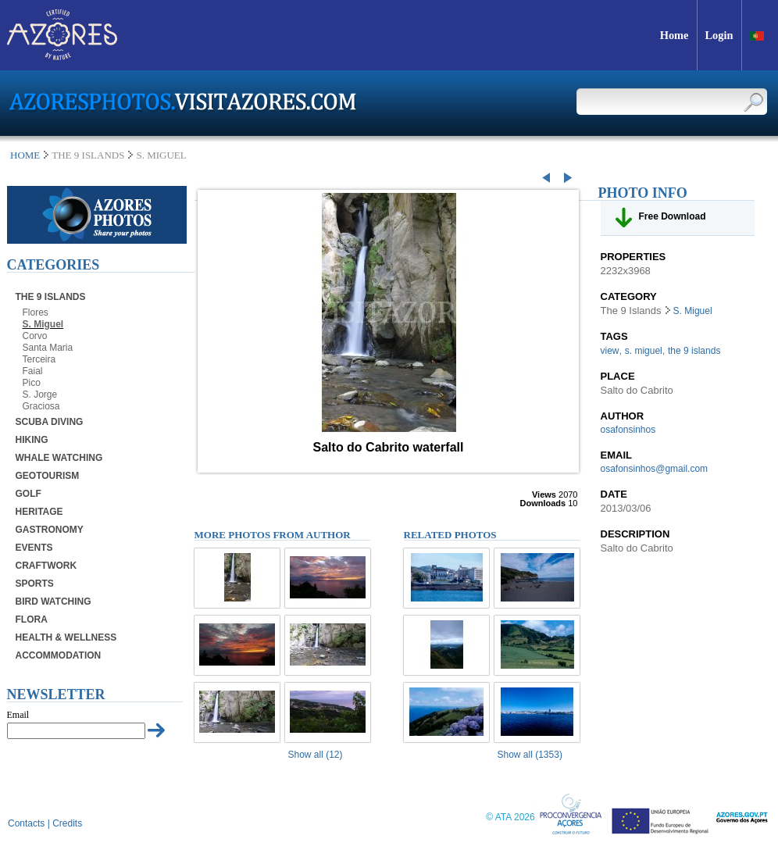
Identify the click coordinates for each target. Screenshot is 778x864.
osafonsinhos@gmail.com (654, 468)
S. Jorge (40, 394)
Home (25, 155)
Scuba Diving (50, 421)
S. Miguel (43, 324)
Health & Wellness (66, 637)
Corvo (35, 336)
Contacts (26, 823)
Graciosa (41, 406)
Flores (35, 312)
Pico (32, 382)
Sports (35, 583)
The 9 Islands (51, 296)
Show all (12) (315, 754)
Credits (67, 823)
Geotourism (48, 475)
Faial (33, 371)
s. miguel (643, 350)
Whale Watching (59, 457)
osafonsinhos (628, 429)
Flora (32, 619)
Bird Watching (53, 601)
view (610, 350)
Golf (28, 493)
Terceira (39, 359)
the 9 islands (694, 350)
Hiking (32, 439)
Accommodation (59, 655)
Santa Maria (48, 347)
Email (18, 714)
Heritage (39, 511)
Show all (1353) (530, 754)
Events (34, 547)
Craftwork (46, 565)
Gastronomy (50, 529)
